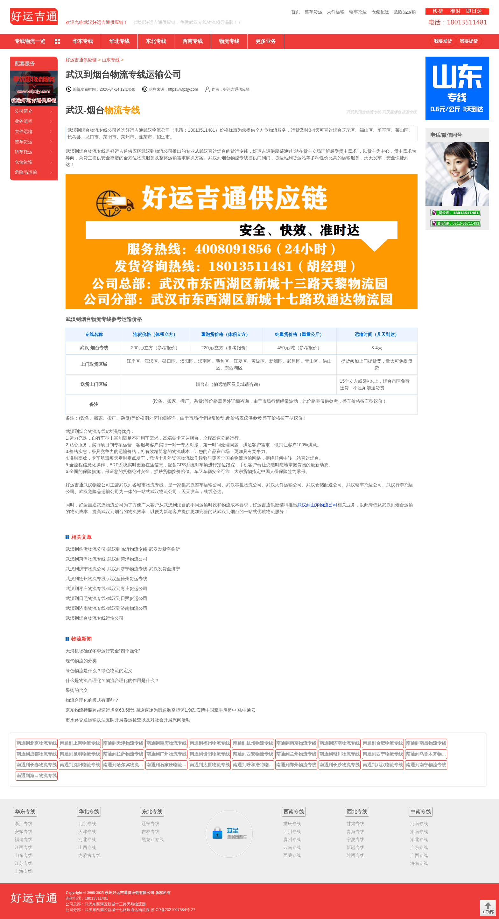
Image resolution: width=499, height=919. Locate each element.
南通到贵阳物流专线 (210, 753)
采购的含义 (77, 690)
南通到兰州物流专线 (296, 753)
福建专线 (23, 839)
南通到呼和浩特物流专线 (253, 764)
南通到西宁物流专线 (383, 753)
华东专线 (83, 41)
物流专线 (229, 41)
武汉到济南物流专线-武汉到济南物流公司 (106, 608)
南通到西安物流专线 (253, 753)
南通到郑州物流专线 (296, 764)
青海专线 (355, 831)
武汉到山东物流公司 (317, 504)
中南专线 (421, 811)
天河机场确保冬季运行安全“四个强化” (103, 650)
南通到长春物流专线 (37, 764)
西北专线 (357, 811)
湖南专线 (419, 831)
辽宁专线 (150, 823)
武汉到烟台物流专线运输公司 (94, 618)
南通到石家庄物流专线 (167, 764)
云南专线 (292, 847)
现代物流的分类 (81, 660)
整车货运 (313, 11)
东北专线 (156, 41)
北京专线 (87, 823)
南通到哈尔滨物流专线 (123, 764)
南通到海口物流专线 (37, 775)
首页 (295, 11)
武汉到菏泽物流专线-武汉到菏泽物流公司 (106, 558)
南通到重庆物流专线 (166, 743)
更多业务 (266, 41)
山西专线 (87, 847)
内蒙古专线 (89, 855)
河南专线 (419, 823)
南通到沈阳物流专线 (80, 764)
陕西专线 (355, 855)
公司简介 (23, 111)
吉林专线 (150, 831)
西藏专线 (292, 855)
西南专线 (192, 41)
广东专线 (419, 847)
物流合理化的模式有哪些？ (92, 700)
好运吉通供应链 (81, 59)
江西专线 (23, 847)
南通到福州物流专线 (210, 743)
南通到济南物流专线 (340, 743)
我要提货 (469, 41)
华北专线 (119, 41)
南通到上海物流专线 (80, 743)
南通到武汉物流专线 (383, 764)
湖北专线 (419, 839)
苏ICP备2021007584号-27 (173, 910)
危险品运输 (405, 11)
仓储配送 (380, 11)
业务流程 (23, 121)
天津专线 (87, 831)
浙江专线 (23, 823)
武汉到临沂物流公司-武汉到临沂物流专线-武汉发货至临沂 (123, 549)
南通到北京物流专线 (37, 743)
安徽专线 (23, 831)
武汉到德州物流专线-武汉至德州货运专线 (106, 578)
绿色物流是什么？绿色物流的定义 (99, 670)
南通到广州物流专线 (166, 753)
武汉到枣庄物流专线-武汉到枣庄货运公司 (106, 588)
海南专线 (419, 863)
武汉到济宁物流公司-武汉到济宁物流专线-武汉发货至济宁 (123, 568)
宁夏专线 (355, 839)
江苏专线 (23, 863)
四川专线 (292, 831)
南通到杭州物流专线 (253, 743)
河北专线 (87, 839)
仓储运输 (23, 161)
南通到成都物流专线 (37, 753)
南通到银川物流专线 (340, 753)
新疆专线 (355, 847)
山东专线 (111, 59)
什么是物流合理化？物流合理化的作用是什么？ (112, 680)
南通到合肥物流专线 (383, 743)
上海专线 (23, 871)
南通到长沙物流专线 (340, 764)
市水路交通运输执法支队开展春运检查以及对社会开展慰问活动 (128, 719)
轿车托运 (358, 11)
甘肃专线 (355, 823)
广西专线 (419, 855)
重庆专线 (292, 823)
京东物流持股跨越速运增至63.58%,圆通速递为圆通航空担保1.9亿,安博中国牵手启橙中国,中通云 (161, 710)
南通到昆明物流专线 (80, 753)
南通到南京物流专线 (296, 743)
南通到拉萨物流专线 (123, 753)
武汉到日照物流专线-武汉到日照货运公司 (106, 598)
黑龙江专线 (153, 839)
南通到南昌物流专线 (426, 743)
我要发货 (443, 41)
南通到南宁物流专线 (426, 764)
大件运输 (336, 11)
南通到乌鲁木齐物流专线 (426, 753)
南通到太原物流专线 (210, 764)
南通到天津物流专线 (123, 743)
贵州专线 (292, 839)
